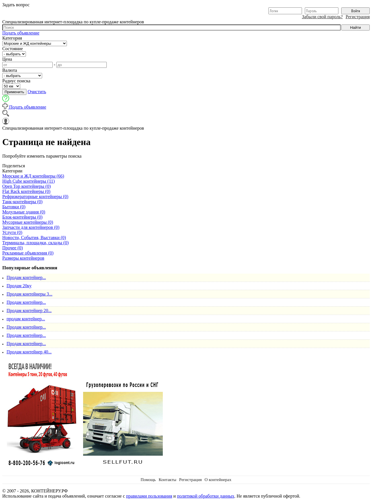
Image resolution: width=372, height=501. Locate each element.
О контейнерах (218, 479)
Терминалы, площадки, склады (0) (35, 242)
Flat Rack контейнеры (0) (26, 191)
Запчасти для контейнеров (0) (30, 227)
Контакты (167, 479)
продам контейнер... (26, 318)
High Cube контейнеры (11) (28, 181)
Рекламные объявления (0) (28, 253)
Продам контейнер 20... (29, 310)
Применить (14, 92)
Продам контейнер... (26, 277)
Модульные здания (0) (23, 211)
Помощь (148, 479)
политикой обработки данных (206, 496)
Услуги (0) (12, 232)
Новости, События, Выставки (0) (34, 237)
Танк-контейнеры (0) (22, 201)
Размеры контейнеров (23, 258)
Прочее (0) (12, 247)
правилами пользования (149, 496)
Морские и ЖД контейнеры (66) (33, 176)
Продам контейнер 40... (29, 351)
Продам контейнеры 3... (29, 294)
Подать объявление (20, 32)
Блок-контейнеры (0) (22, 217)
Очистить (37, 91)
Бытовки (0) (13, 206)
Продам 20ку (19, 285)
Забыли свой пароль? (322, 16)
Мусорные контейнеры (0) (27, 222)
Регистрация (358, 16)
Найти (355, 27)
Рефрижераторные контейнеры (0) (35, 196)
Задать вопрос (16, 4)
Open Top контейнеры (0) (26, 186)
